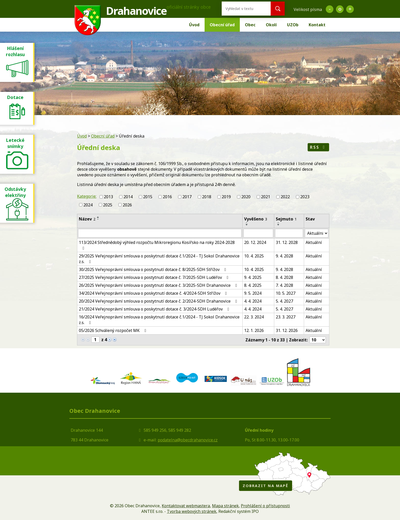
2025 (107, 205)
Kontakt (317, 25)
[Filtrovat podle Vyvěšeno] (258, 233)
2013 (108, 197)
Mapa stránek (225, 506)
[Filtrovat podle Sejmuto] (289, 233)
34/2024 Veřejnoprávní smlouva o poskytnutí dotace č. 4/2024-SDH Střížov (154, 293)
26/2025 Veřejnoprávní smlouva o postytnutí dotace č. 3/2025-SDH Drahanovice (159, 285)
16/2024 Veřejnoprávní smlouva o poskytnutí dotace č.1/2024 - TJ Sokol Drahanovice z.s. (159, 319)
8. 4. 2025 (252, 285)
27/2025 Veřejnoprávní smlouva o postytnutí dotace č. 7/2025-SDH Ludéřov (154, 277)
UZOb (292, 25)
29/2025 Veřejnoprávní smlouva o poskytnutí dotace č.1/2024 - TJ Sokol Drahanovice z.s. (159, 258)
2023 (304, 197)
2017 (187, 197)
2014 (128, 197)
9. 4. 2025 (252, 277)
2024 (88, 205)
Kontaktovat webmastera (186, 506)
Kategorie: (86, 196)
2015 (147, 197)
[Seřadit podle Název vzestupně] (98, 217)
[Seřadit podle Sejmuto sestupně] (278, 225)
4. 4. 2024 (252, 301)
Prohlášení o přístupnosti (265, 506)
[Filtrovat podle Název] (160, 233)
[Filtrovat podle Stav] (316, 233)
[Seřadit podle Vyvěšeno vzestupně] (247, 223)
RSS (318, 147)
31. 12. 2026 (287, 330)
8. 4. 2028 (284, 277)
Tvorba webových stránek (191, 511)
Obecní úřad (222, 25)
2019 (226, 197)
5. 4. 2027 (284, 301)
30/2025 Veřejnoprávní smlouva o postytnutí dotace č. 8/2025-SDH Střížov (153, 269)
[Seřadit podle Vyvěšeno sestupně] (247, 225)
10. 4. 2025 (254, 256)
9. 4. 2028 (284, 256)
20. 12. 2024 (255, 242)
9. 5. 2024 (252, 293)
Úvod (194, 25)
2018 (206, 197)
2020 (246, 197)
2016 (167, 197)
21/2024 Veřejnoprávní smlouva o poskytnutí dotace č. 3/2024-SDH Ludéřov (155, 309)
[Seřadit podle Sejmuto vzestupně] (278, 223)
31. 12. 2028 (287, 242)
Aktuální (314, 242)
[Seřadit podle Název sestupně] (98, 219)
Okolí (271, 25)
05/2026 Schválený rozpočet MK (113, 330)
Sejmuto (286, 219)
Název (87, 219)
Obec (250, 25)
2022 (285, 197)
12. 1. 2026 (254, 330)
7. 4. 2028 (284, 285)
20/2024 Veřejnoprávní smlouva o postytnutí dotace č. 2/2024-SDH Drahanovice (159, 301)
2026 (127, 205)
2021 (265, 197)
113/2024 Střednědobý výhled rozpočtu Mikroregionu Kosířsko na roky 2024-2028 (157, 245)
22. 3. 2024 (254, 317)
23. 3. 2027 (285, 317)
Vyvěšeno (255, 219)
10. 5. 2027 (285, 293)
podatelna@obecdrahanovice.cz (188, 440)
